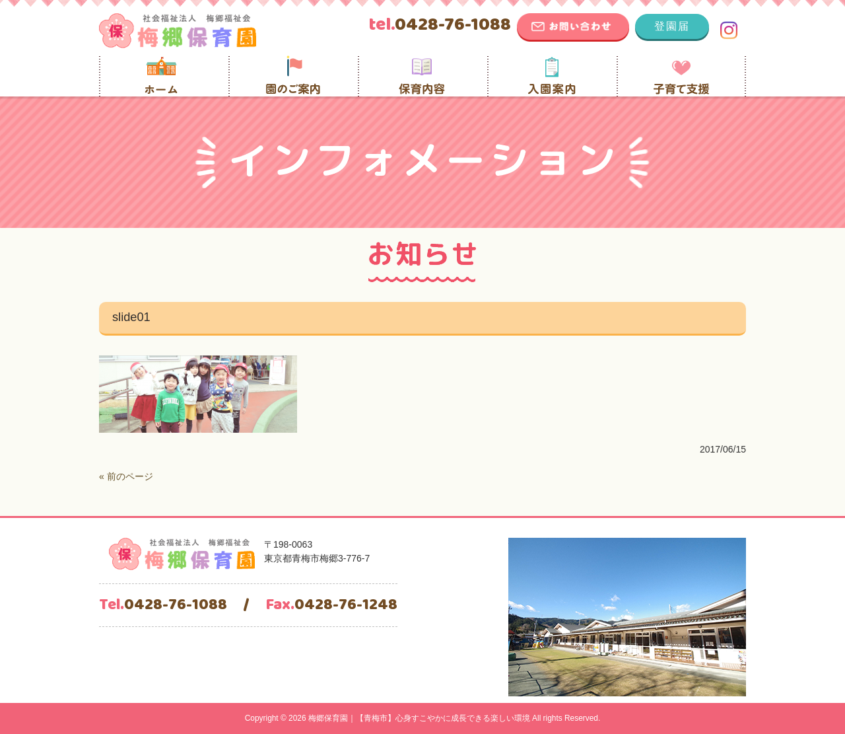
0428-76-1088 (439, 25)
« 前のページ (126, 476)
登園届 (672, 26)
